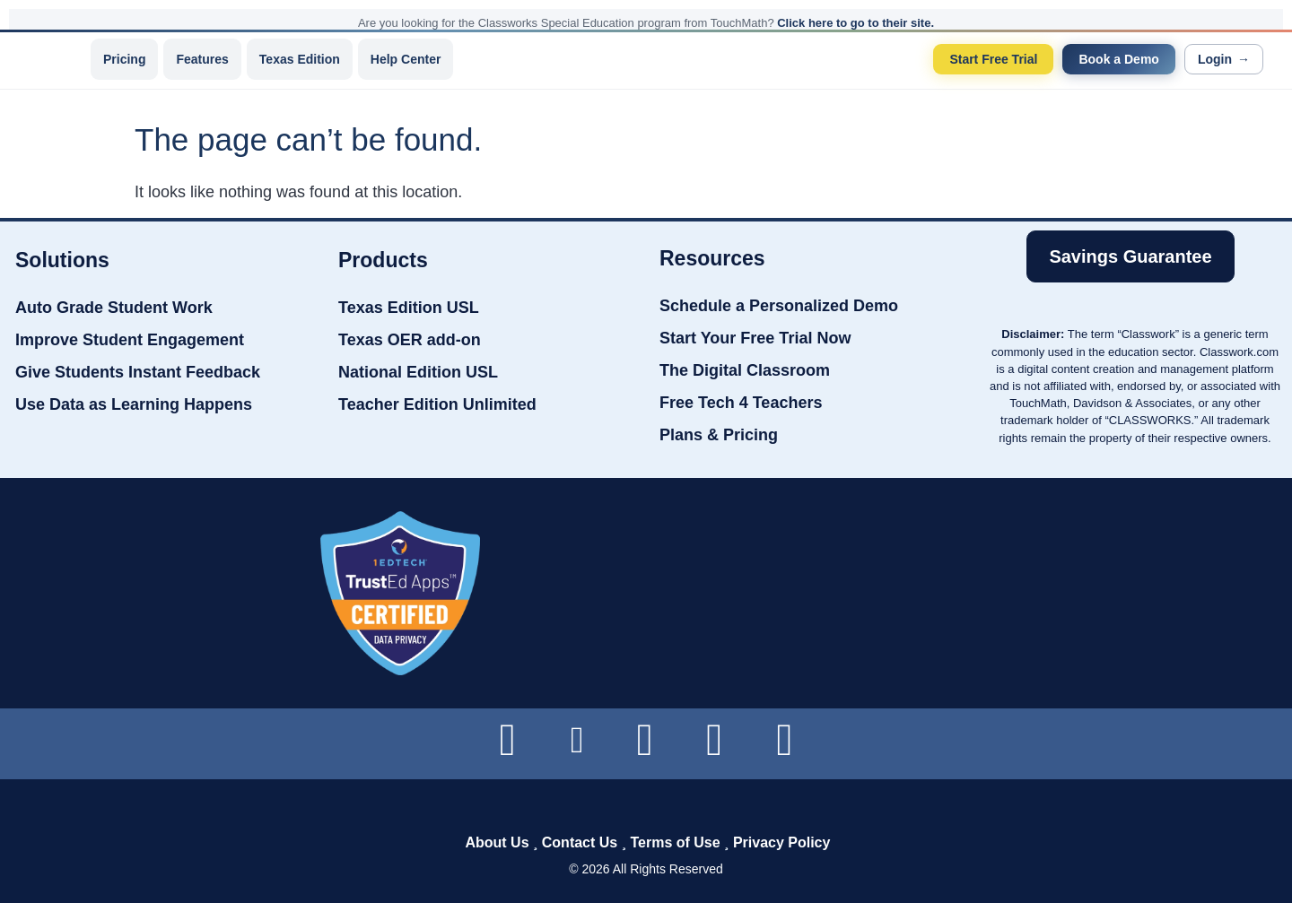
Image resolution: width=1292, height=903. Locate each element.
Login (1224, 59)
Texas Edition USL (408, 308)
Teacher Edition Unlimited (437, 404)
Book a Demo (1118, 59)
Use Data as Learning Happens (133, 404)
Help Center (406, 59)
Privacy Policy (782, 842)
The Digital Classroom (744, 370)
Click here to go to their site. (855, 23)
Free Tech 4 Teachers (740, 403)
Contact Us (579, 842)
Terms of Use (675, 842)
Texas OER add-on (409, 340)
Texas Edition (299, 59)
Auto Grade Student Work (114, 308)
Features (202, 59)
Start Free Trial (993, 59)
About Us (496, 842)
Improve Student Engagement (129, 340)
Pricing (124, 59)
